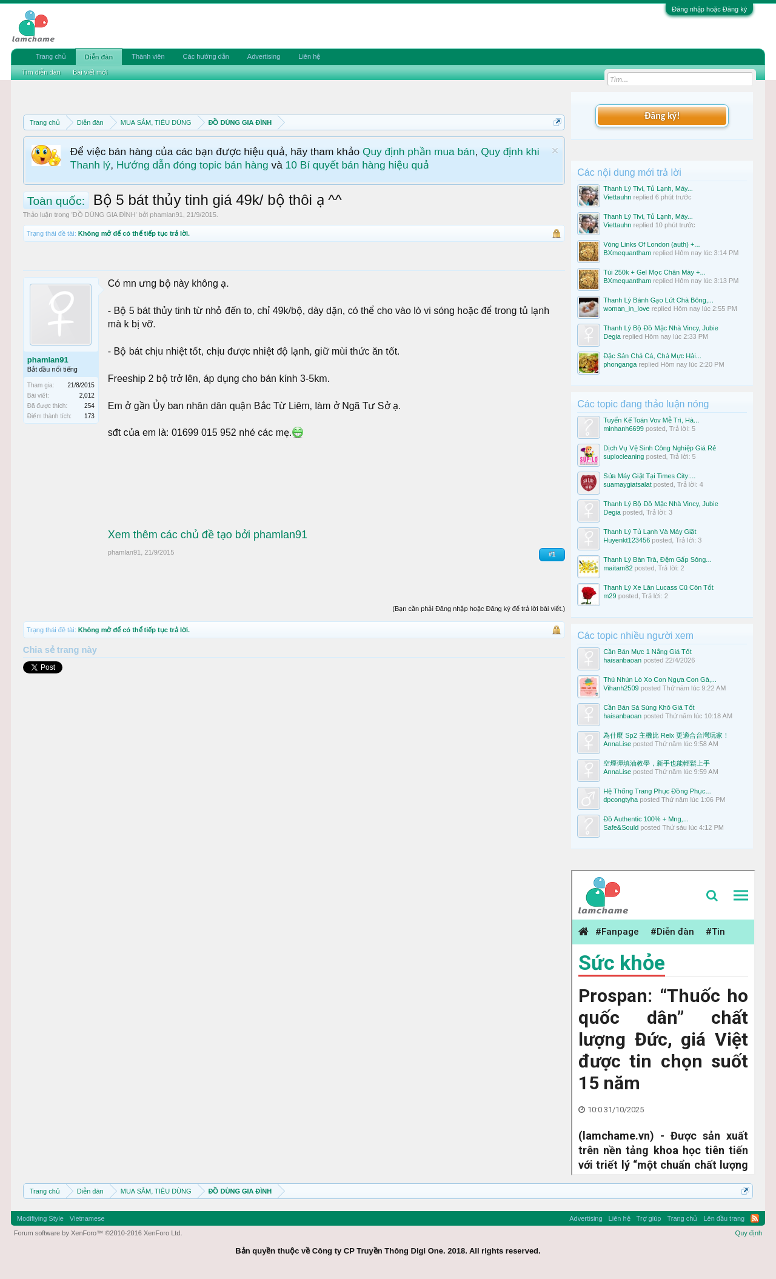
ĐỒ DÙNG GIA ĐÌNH (104, 214)
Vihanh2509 (621, 688)
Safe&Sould (620, 827)
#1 (552, 554)
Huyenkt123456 (626, 540)
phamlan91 (166, 214)
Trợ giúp (649, 1218)
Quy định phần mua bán (419, 151)
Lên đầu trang (723, 1218)
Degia (612, 336)
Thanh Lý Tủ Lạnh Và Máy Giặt (649, 531)
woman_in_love (626, 308)
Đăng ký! (662, 115)
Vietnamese (87, 1218)
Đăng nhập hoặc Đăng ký (709, 9)
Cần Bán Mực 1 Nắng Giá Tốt (647, 651)
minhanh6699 (623, 428)
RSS (755, 1218)
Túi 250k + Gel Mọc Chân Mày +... (654, 272)
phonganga (620, 364)
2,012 (87, 395)
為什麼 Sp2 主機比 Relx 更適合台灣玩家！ (666, 735)
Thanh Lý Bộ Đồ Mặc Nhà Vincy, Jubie (660, 328)
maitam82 (617, 568)
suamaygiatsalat (627, 484)
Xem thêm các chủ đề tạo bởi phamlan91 (207, 535)
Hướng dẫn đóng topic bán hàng (192, 165)
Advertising (263, 56)
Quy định (749, 1233)
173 (89, 416)
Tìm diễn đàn (41, 72)
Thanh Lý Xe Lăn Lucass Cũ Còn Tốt (658, 587)
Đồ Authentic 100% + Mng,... (646, 819)
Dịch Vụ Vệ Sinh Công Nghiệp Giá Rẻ (659, 448)
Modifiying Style (40, 1218)
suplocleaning (623, 456)
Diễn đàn (99, 57)
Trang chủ (51, 56)
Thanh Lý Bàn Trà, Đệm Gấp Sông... (657, 559)
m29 (609, 595)
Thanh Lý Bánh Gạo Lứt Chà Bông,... (658, 300)
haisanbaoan (622, 660)
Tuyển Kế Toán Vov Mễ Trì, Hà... (651, 420)
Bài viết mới (90, 72)
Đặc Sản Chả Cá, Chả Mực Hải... (652, 355)
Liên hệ (309, 56)
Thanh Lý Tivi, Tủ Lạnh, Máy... (648, 188)
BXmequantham (627, 252)
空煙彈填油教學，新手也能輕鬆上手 (656, 763)
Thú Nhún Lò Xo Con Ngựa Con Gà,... (660, 679)
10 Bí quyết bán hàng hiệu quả (357, 165)
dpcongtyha (620, 799)
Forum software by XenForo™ (98, 1233)
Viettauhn (617, 197)
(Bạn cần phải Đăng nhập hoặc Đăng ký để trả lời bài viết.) (478, 608)
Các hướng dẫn (206, 56)
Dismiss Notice (555, 150)
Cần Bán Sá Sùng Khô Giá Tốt (648, 707)
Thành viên (148, 56)
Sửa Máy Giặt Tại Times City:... (649, 475)
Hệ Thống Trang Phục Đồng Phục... (657, 791)
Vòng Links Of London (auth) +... (651, 244)
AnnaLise (617, 743)
